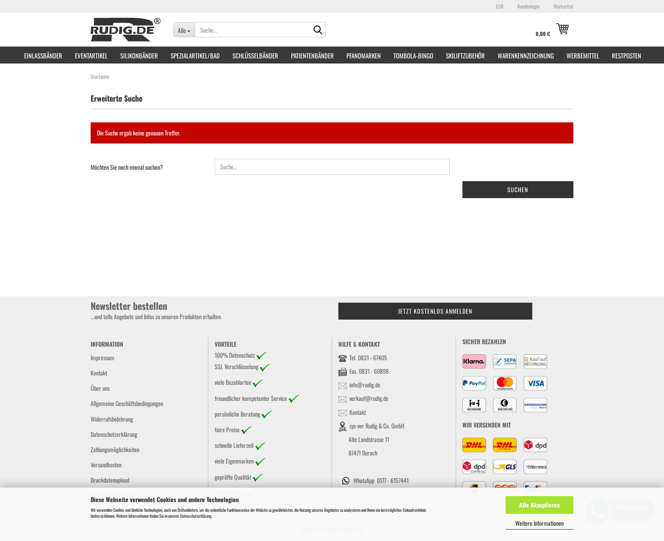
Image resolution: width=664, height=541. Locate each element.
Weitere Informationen (539, 523)
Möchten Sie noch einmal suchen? (127, 167)
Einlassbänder (43, 55)
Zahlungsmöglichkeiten (115, 449)
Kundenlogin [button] (528, 6)
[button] (498, 6)
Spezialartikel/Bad (195, 55)
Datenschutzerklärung (195, 516)
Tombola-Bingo (413, 55)
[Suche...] (184, 29)
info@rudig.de (364, 384)
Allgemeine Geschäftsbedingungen (127, 403)
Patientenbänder (312, 55)
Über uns (100, 388)
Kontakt (99, 372)
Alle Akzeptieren (539, 504)
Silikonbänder (139, 55)
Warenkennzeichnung (526, 55)
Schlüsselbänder (255, 55)
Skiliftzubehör (465, 55)
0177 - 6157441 (393, 480)
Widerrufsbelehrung (112, 418)
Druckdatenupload (110, 479)
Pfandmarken (363, 55)
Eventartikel (91, 55)
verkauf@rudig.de (368, 398)
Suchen (517, 189)
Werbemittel (583, 55)
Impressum (102, 357)
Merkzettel (562, 6)
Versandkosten (106, 464)
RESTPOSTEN (626, 55)
